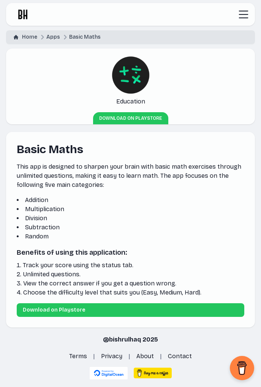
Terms (78, 356)
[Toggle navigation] (243, 14)
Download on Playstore (130, 118)
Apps (53, 37)
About (145, 356)
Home (25, 37)
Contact (180, 356)
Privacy (111, 356)
